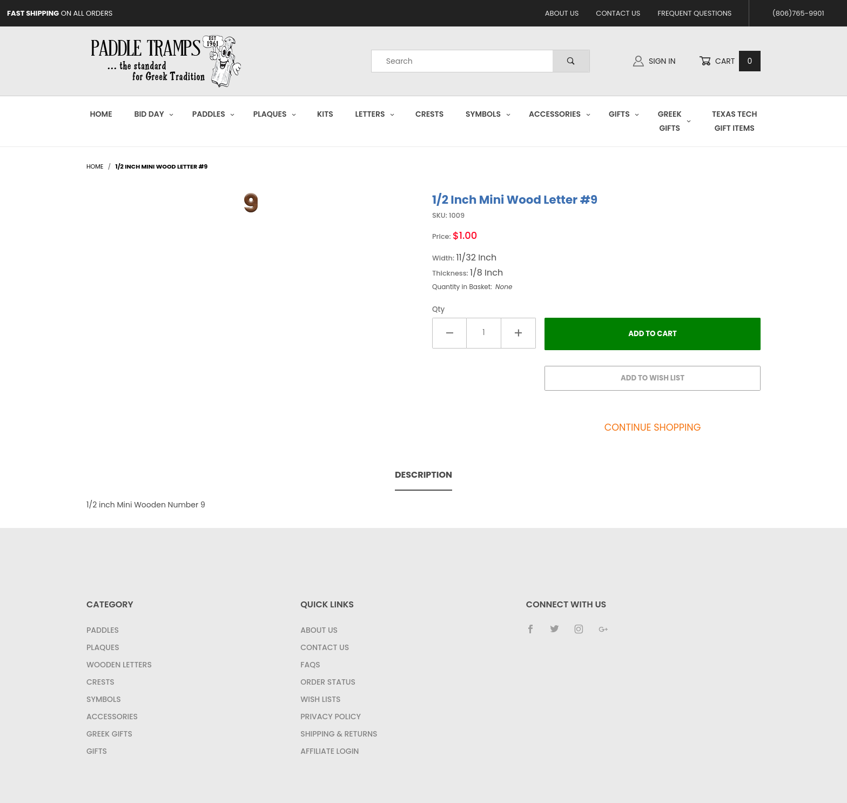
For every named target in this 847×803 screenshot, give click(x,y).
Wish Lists (320, 699)
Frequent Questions (694, 13)
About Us (562, 13)
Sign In (654, 61)
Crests (429, 114)
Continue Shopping (652, 427)
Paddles (213, 114)
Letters (375, 114)
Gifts (624, 114)
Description (423, 475)
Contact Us (618, 13)
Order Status (327, 682)
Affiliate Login (329, 751)
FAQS (310, 664)
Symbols (488, 114)
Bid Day (154, 114)
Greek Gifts (674, 121)
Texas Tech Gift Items (734, 121)
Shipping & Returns (338, 733)
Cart (730, 61)
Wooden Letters (119, 664)
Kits (325, 114)
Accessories (559, 114)
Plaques (275, 114)
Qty (438, 309)
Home (101, 114)
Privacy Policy (330, 716)
